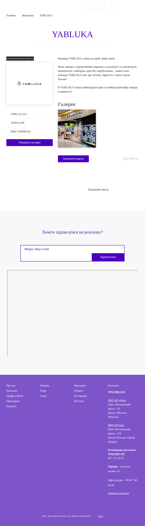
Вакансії (11, 406)
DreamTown (8, 5)
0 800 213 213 (19, 114)
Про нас (11, 385)
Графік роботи (14, 395)
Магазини (28, 15)
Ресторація (80, 395)
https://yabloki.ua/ (21, 131)
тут (118, 471)
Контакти (11, 390)
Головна (11, 15)
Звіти (100, 516)
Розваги (78, 390)
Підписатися (110, 256)
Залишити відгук (73, 158)
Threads (90, 505)
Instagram (63, 505)
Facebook (55, 505)
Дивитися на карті (118, 493)
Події (43, 390)
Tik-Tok (81, 505)
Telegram (72, 505)
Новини (44, 385)
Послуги (79, 400)
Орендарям (12, 400)
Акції (43, 395)
